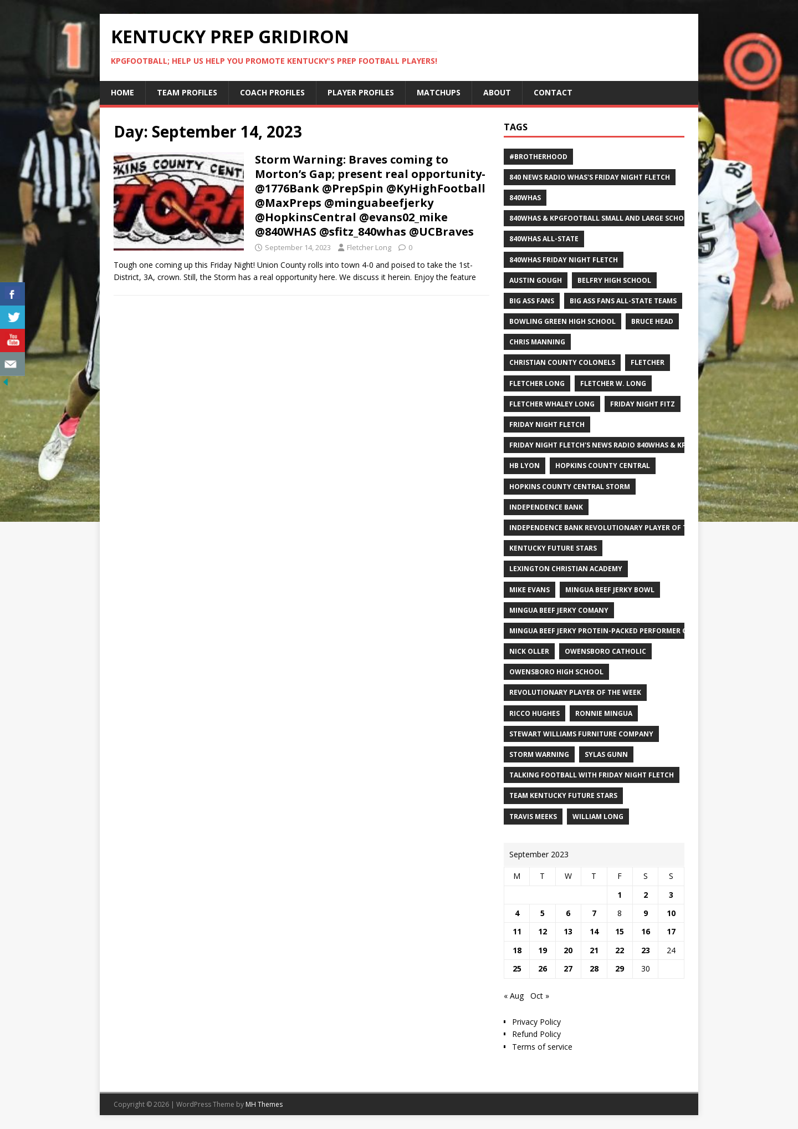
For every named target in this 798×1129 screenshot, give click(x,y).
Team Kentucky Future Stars (563, 795)
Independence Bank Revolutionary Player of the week (613, 527)
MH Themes (264, 1104)
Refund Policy (536, 1034)
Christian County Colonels (562, 362)
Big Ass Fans (531, 301)
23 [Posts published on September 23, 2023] (645, 950)
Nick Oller (529, 651)
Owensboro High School (556, 672)
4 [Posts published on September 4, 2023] (517, 913)
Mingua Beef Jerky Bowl (609, 589)
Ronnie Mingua (603, 713)
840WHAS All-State (544, 238)
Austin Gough (535, 280)
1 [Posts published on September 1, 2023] (619, 894)
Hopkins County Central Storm (569, 486)
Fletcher (647, 362)
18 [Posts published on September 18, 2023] (517, 950)
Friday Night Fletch (547, 424)
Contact (553, 92)
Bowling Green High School (562, 321)
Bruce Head (652, 321)
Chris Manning (537, 342)
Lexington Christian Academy (565, 568)
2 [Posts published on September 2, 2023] (645, 894)
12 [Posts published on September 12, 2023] (542, 931)
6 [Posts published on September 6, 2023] (568, 913)
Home (122, 92)
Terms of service (542, 1046)
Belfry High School (614, 280)
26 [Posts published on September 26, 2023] (542, 968)
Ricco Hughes (534, 713)
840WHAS (525, 197)
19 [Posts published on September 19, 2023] (542, 950)
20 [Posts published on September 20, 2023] (568, 950)
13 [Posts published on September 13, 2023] (568, 931)
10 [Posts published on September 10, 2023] (671, 913)
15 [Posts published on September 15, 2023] (619, 931)
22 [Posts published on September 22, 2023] (619, 950)
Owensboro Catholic (605, 651)
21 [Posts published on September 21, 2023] (594, 950)
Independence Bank (546, 507)
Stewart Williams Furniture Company (581, 734)
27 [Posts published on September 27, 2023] (568, 968)
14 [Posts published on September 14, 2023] (594, 931)
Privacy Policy (536, 1021)
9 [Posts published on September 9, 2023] (645, 913)
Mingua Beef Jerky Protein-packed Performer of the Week (618, 630)
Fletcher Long (369, 247)
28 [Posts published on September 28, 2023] (594, 968)
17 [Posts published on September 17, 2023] (671, 931)
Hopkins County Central (602, 465)
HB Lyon (524, 465)
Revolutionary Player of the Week (575, 692)
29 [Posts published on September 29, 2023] (619, 968)
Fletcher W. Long (613, 383)
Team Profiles (187, 92)
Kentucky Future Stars (553, 548)
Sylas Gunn (606, 754)
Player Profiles (361, 92)
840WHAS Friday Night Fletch (563, 260)
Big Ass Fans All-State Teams (623, 301)
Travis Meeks (533, 816)
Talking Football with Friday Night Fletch (591, 775)
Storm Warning (539, 754)
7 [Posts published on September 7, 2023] (594, 913)
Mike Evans (529, 589)
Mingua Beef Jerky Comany (558, 610)
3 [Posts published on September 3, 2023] (671, 894)
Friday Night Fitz (642, 404)
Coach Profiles (272, 92)
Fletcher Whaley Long (552, 404)
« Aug (514, 995)
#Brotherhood (538, 156)
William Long (597, 816)
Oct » (539, 995)
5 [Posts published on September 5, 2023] (542, 913)
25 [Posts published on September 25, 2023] (517, 968)
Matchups (439, 92)
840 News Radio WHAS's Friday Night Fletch (589, 177)
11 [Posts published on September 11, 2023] (517, 931)
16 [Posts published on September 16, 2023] (645, 931)
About (497, 92)
